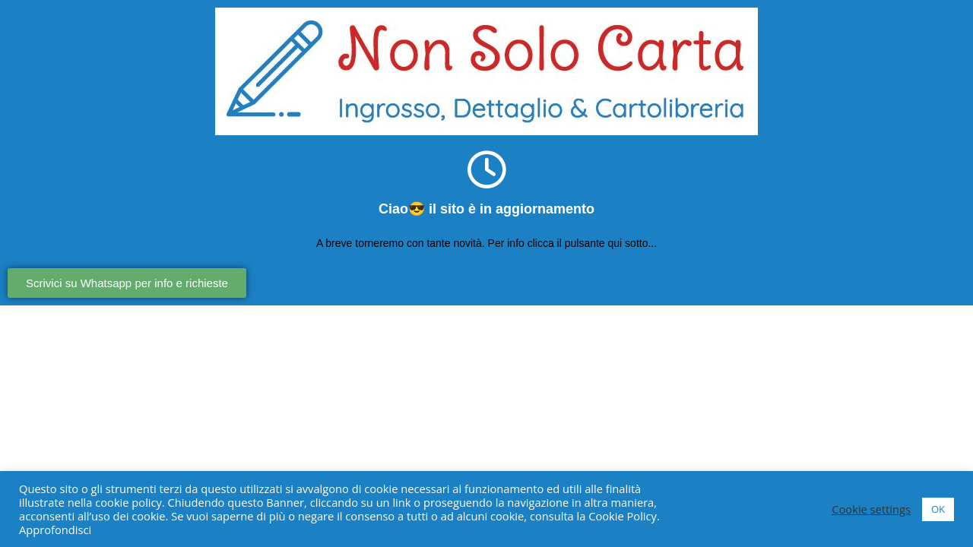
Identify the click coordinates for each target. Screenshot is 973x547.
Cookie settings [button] (871, 509)
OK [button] (938, 509)
